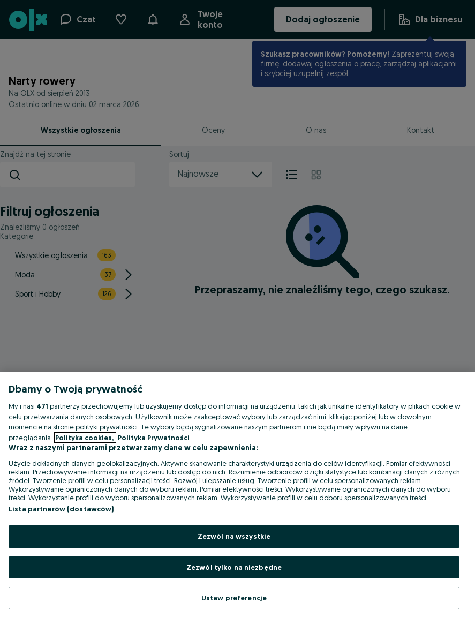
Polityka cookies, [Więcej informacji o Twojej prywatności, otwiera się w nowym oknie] (85, 437)
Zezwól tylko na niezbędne (234, 567)
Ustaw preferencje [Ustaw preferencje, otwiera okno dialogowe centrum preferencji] (234, 597)
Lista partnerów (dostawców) (61, 508)
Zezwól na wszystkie (234, 536)
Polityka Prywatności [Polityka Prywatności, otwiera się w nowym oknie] (154, 437)
